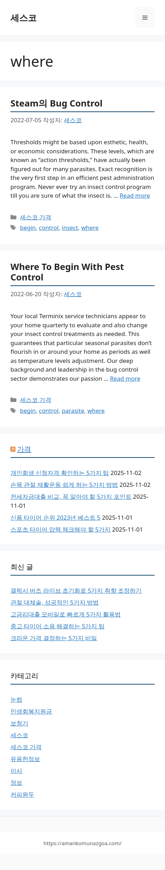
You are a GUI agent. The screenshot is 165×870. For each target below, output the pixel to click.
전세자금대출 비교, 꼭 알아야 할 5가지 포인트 (71, 496)
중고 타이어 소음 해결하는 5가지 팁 (57, 626)
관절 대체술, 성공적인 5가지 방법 (54, 602)
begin (28, 228)
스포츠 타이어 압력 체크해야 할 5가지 (60, 529)
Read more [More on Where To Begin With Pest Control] (125, 378)
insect (70, 228)
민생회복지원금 (31, 711)
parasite (73, 411)
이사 (16, 771)
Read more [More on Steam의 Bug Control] (135, 195)
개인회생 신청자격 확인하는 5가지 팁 (59, 473)
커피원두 (22, 794)
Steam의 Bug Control (56, 103)
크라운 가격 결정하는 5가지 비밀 (53, 638)
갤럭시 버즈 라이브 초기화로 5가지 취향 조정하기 (76, 590)
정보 (16, 782)
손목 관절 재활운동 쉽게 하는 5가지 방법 (64, 485)
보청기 (19, 723)
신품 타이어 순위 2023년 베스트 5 (55, 517)
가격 (24, 449)
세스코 (23, 17)
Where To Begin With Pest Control (67, 272)
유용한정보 (25, 759)
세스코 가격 (35, 217)
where (90, 228)
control (49, 228)
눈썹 (16, 699)
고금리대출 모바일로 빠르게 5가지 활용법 (65, 614)
